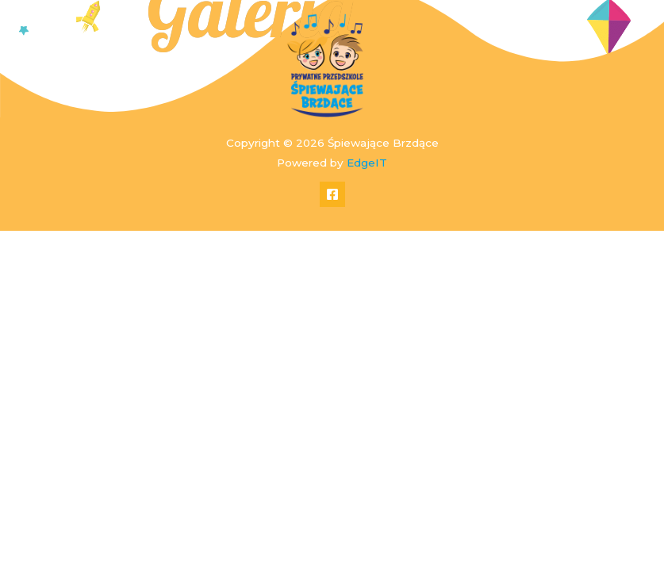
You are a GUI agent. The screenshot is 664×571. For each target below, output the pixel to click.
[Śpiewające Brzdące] (326, 65)
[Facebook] (332, 194)
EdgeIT (367, 162)
